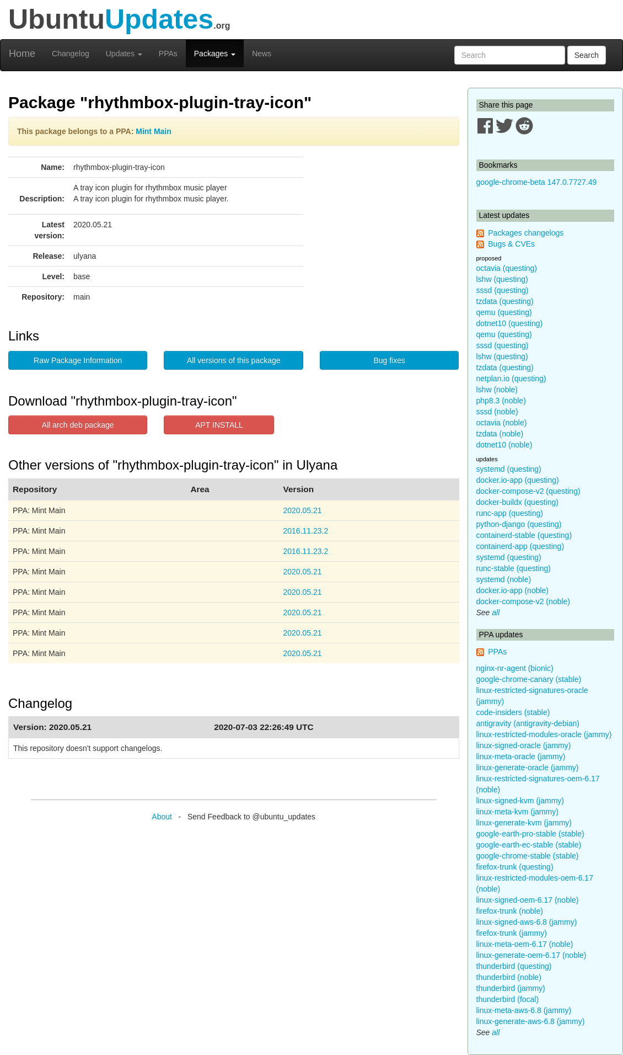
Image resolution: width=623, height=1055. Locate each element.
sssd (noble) (497, 411)
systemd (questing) (508, 469)
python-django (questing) (519, 524)
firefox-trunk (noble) (509, 911)
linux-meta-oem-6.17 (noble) (524, 944)
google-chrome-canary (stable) (529, 679)
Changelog (70, 53)
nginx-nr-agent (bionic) (515, 668)
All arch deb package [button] (78, 424)
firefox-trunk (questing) (515, 866)
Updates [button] (124, 53)
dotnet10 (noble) (504, 444)
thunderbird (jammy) (510, 988)
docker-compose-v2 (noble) (523, 601)
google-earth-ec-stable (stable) (529, 844)
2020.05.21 (302, 510)
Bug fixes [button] (389, 360)
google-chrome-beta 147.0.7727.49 (536, 182)
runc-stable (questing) (513, 568)
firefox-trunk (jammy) (511, 933)
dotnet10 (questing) (509, 323)
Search (586, 55)
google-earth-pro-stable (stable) (530, 833)
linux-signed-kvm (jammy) (520, 800)
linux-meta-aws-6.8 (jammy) (524, 1010)
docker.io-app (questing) (517, 480)
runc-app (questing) (509, 513)
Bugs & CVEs (511, 243)
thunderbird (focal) (507, 999)
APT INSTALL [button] (219, 424)
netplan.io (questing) (511, 378)
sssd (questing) (502, 290)
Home (22, 53)
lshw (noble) (497, 389)
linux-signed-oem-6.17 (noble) (527, 900)
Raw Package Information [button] (78, 360)
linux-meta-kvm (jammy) (517, 811)
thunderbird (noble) (508, 977)
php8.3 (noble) (501, 400)
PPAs (168, 53)
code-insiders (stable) (513, 712)
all (496, 612)
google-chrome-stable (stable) (527, 855)
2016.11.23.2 (305, 530)
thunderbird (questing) (514, 966)
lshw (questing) (502, 279)
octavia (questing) (507, 268)
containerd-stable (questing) (524, 535)
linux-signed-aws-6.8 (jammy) (526, 922)
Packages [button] (214, 53)
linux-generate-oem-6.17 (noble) (531, 955)
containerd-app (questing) (520, 546)
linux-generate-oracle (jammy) (527, 767)
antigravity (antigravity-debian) (528, 723)
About (162, 816)
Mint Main (153, 131)
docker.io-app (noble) (512, 590)
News (261, 53)
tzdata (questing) (505, 301)
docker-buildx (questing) (517, 502)
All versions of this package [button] (234, 360)
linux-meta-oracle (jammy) (521, 756)
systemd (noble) (503, 579)
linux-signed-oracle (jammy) (523, 745)
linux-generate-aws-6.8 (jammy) (530, 1021)
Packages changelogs (525, 232)
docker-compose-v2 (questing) (528, 491)
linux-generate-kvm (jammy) (524, 822)
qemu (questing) (504, 312)
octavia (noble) (501, 422)
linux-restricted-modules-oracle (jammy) (544, 734)
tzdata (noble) (500, 433)
